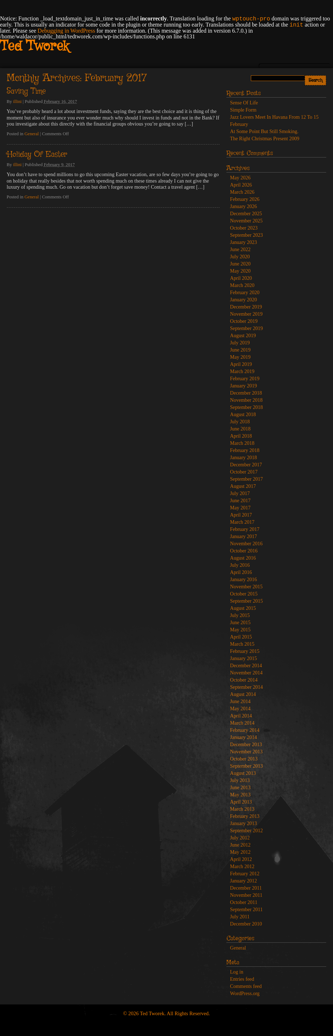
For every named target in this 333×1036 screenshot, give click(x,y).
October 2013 (244, 759)
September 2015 (246, 601)
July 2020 (240, 256)
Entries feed (242, 979)
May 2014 (240, 708)
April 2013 (241, 802)
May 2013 (240, 794)
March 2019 (242, 371)
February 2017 (244, 529)
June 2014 (240, 701)
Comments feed (246, 986)
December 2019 (246, 307)
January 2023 (243, 242)
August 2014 (243, 694)
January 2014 (243, 737)
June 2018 (240, 429)
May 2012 (240, 852)
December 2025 (246, 213)
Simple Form (243, 110)
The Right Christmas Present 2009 (264, 138)
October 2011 (243, 902)
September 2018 (246, 407)
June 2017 (240, 500)
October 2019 (244, 321)
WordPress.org (244, 993)
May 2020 (240, 271)
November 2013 (246, 751)
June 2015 (240, 622)
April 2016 (241, 572)
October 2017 (244, 472)
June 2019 (240, 350)
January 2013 (243, 823)
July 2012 (240, 837)
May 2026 (240, 177)
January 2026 (243, 206)
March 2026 (242, 192)
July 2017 (240, 493)
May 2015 (240, 629)
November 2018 (246, 400)
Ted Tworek (34, 46)
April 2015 (241, 637)
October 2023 (244, 228)
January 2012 (243, 881)
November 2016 (246, 543)
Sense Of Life (244, 102)
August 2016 (243, 558)
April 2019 (241, 364)
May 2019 (240, 357)
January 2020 (243, 299)
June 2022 (240, 249)
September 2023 (246, 235)
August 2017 (243, 486)
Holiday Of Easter (37, 154)
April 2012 (241, 859)
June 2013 (240, 787)
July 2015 (240, 615)
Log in (236, 972)
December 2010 (246, 924)
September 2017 (246, 479)
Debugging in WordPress (66, 31)
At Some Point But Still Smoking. (264, 131)
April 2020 (241, 278)
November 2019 (246, 314)
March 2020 (242, 285)
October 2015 (244, 594)
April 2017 (241, 515)
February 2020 (244, 292)
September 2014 (246, 687)
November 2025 (246, 220)
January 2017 (243, 536)
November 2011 (246, 895)
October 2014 (244, 680)
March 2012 (242, 866)
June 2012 (240, 845)
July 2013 (240, 780)
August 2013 (243, 773)
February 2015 (244, 651)
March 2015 (242, 644)
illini (17, 101)
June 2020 (240, 264)
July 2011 (239, 916)
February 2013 (244, 816)
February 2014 (244, 730)
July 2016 (240, 565)
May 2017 (240, 507)
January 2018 (243, 457)
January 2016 (243, 579)
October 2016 (244, 551)
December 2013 (246, 744)
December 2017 (246, 464)
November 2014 (246, 672)
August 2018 (243, 414)
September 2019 (246, 328)
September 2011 (246, 909)
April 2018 (241, 436)
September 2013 (246, 766)
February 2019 (244, 378)
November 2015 (246, 586)
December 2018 (246, 393)
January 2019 (243, 385)
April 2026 (241, 185)
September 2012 (246, 830)
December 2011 (246, 888)
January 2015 (243, 658)
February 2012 (244, 873)
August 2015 (243, 608)
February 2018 (244, 450)
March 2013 (242, 809)
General (31, 133)
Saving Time (26, 91)
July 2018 (240, 421)
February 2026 (244, 199)
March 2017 (242, 522)
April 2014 (241, 716)
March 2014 (242, 723)
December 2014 (246, 665)
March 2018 (242, 443)
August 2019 (243, 335)
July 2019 (240, 342)
